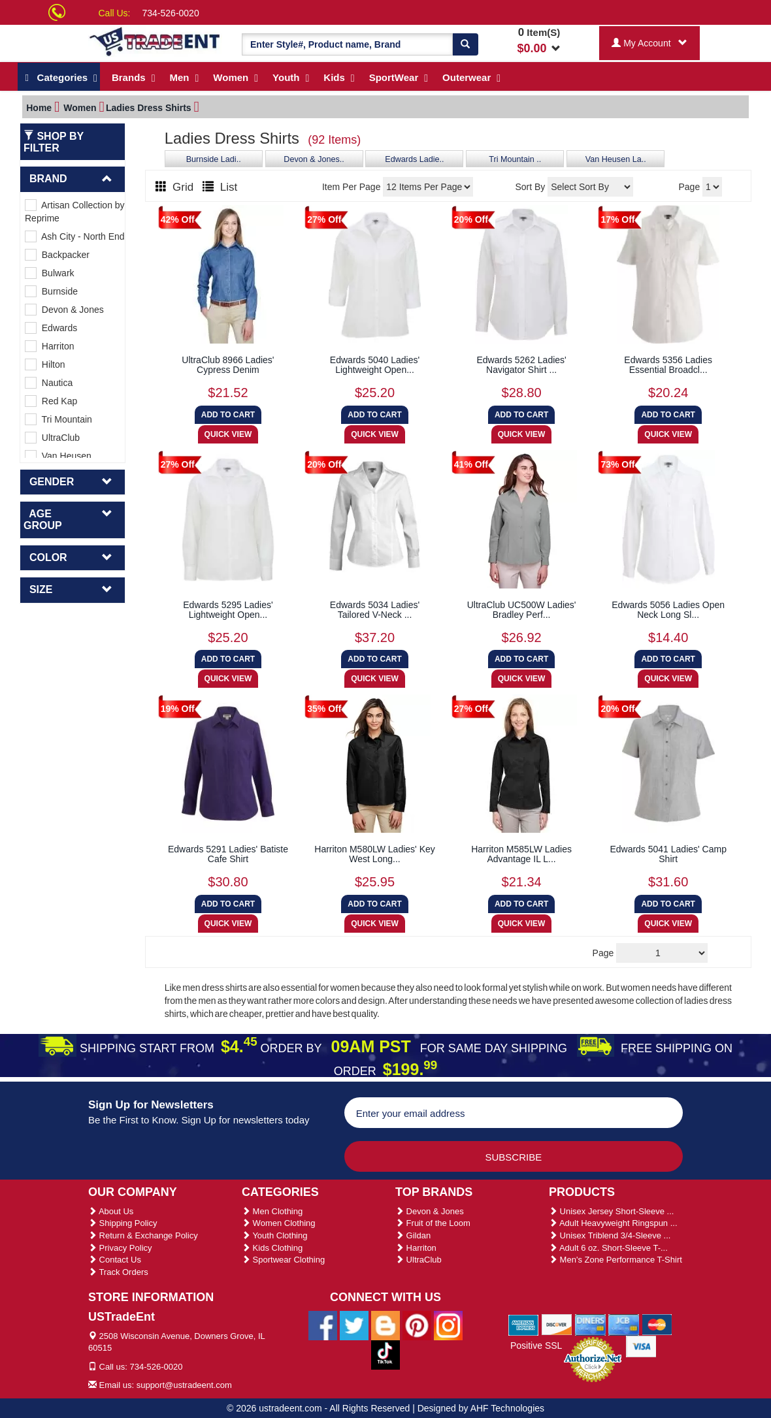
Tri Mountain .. (515, 159)
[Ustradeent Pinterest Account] (416, 1324)
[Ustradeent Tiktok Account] (385, 1354)
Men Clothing (272, 1211)
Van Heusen (58, 456)
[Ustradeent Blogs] (385, 1324)
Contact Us (114, 1260)
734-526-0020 (170, 13)
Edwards (51, 328)
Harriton (49, 346)
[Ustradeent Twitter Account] (354, 1324)
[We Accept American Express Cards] (523, 1324)
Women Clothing (278, 1223)
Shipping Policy (122, 1223)
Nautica (49, 383)
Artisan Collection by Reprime (75, 211)
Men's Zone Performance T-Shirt (615, 1260)
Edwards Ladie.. (414, 159)
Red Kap (51, 401)
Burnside (51, 291)
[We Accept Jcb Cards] (623, 1324)
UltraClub (52, 437)
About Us (110, 1211)
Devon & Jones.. (314, 159)
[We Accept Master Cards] (657, 1324)
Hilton (45, 364)
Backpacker (57, 255)
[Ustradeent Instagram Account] (448, 1324)
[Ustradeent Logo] (155, 41)
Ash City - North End (75, 236)
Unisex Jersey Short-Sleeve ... (611, 1211)
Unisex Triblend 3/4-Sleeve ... (609, 1235)
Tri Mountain (58, 419)
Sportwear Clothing (283, 1260)
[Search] (465, 44)
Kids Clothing (272, 1248)
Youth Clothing (274, 1235)
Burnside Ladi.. (213, 159)
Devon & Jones (64, 309)
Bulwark (49, 273)
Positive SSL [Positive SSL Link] (536, 1345)
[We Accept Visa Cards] (641, 1345)
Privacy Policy (120, 1248)
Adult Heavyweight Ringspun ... (613, 1223)
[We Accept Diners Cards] (590, 1324)
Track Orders (118, 1272)
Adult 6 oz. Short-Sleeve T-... (608, 1248)
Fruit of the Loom (432, 1223)
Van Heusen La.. (615, 159)
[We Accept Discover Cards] (557, 1324)
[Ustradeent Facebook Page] (322, 1324)
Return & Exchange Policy (143, 1235)
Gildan (413, 1235)
